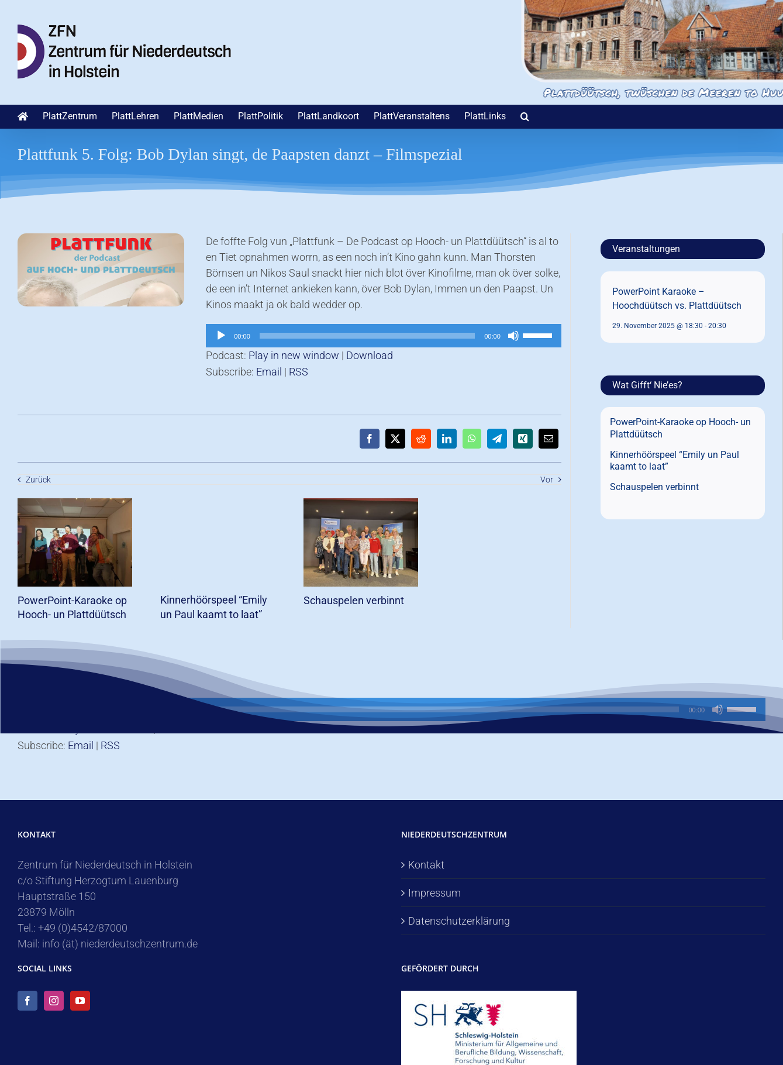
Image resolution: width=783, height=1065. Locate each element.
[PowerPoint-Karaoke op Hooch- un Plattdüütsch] (75, 504)
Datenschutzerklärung (459, 921)
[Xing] (523, 438)
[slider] (367, 336)
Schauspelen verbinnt (353, 600)
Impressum (434, 893)
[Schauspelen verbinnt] (361, 504)
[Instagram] (54, 1001)
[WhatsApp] (472, 438)
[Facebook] (369, 438)
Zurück (38, 479)
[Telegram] (497, 438)
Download (369, 355)
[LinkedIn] (447, 438)
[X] (395, 438)
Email (269, 372)
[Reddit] (421, 438)
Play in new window (294, 355)
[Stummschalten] (513, 336)
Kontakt (426, 865)
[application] (383, 335)
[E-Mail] (548, 438)
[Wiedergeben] (221, 336)
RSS (298, 372)
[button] (524, 116)
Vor (546, 479)
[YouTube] (80, 1001)
